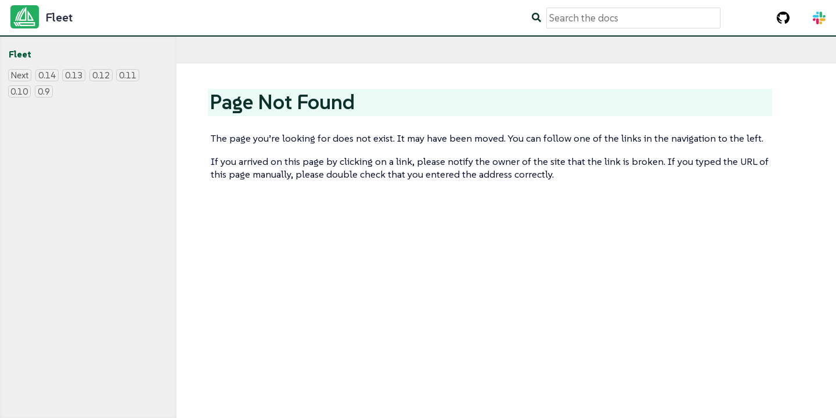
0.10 (19, 91)
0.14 (47, 75)
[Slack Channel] (819, 18)
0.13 (73, 75)
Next (19, 75)
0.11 (127, 75)
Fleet (20, 54)
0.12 (101, 75)
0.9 (44, 91)
